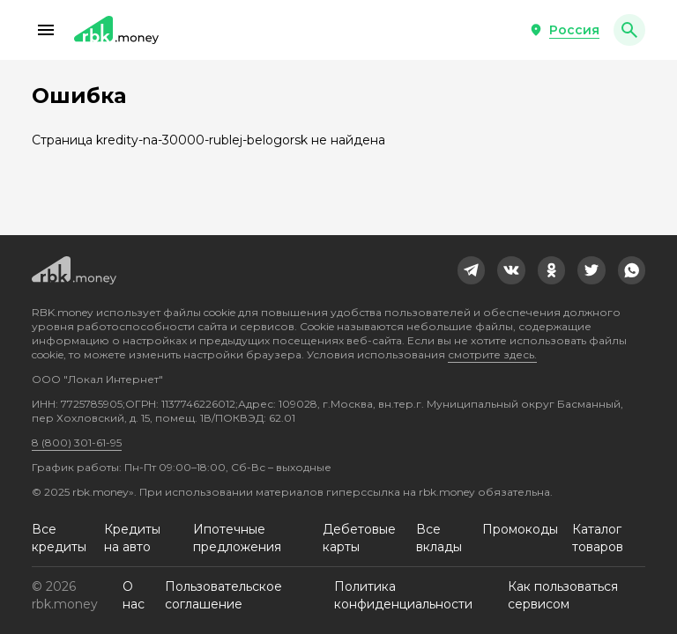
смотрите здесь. (492, 354)
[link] (472, 270)
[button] (46, 30)
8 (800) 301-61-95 (77, 442)
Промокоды (520, 529)
